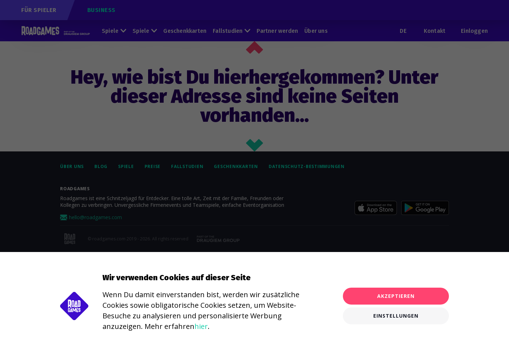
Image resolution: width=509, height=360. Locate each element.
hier (201, 326)
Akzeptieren (396, 296)
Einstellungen (396, 315)
